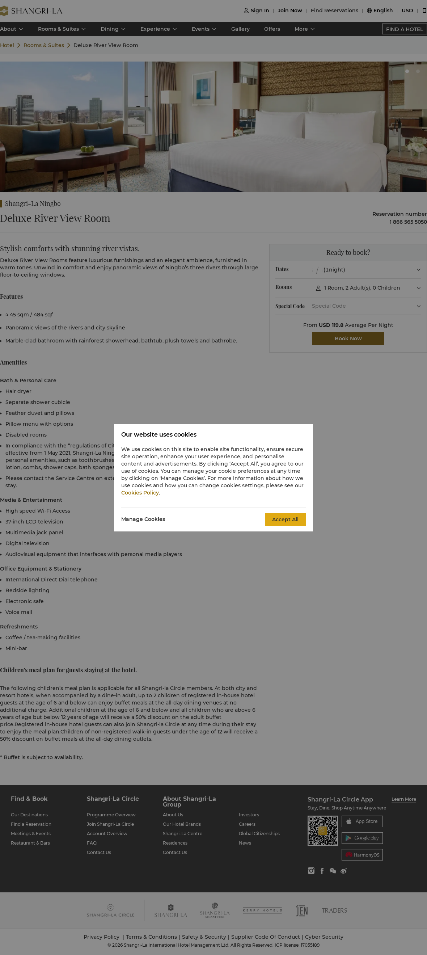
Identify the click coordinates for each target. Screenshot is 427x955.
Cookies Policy (140, 492)
